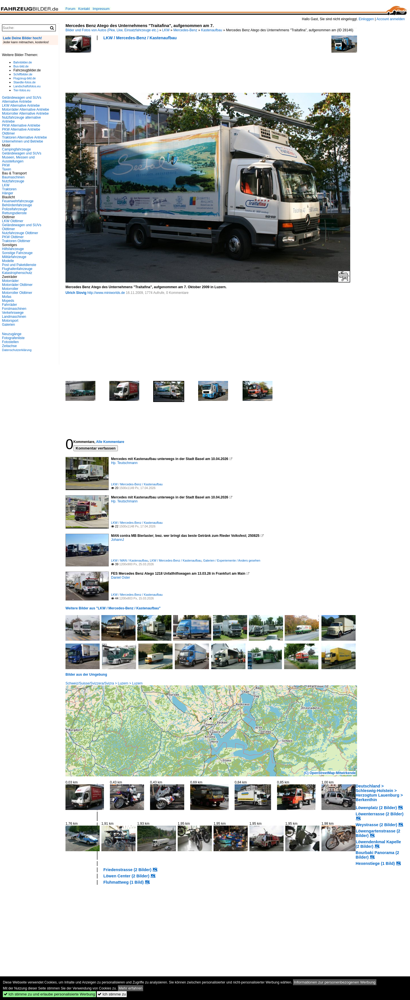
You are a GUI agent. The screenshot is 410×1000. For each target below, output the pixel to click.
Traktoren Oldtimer (16, 241)
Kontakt (84, 9)
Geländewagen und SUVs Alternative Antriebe (21, 100)
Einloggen (366, 19)
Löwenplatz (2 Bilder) (376, 807)
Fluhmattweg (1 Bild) (123, 882)
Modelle (8, 261)
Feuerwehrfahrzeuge (18, 201)
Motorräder (10, 281)
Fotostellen (10, 342)
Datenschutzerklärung (17, 350)
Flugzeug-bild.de (24, 78)
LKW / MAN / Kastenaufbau (129, 560)
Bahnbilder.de (22, 62)
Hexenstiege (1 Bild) (375, 863)
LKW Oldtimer (12, 221)
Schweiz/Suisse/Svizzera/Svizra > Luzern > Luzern (104, 683)
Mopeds (8, 301)
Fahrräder (9, 305)
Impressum (101, 9)
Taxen (6, 169)
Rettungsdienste (14, 213)
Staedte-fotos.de (24, 82)
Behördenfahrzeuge (17, 205)
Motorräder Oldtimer (17, 285)
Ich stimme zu (112, 994)
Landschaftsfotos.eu (26, 86)
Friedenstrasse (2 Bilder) (127, 869)
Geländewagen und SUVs (21, 153)
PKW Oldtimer (13, 237)
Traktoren (9, 189)
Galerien (8, 325)
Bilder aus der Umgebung (86, 675)
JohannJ (117, 540)
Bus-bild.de (20, 66)
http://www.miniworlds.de (106, 293)
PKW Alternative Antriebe (21, 125)
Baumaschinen (13, 177)
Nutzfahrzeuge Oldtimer (20, 233)
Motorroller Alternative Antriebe (25, 114)
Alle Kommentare (110, 442)
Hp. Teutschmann (124, 463)
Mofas (6, 297)
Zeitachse (9, 346)
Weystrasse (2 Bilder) (376, 824)
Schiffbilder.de (22, 74)
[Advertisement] (169, 68)
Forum (70, 9)
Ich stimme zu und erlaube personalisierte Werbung (49, 994)
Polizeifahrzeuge (14, 209)
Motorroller (10, 289)
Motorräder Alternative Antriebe (25, 110)
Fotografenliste (13, 338)
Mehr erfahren (131, 988)
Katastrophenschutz (17, 273)
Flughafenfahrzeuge (17, 269)
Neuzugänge (11, 334)
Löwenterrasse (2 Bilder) (379, 814)
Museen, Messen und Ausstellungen (18, 159)
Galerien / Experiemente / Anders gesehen (231, 560)
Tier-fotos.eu (21, 90)
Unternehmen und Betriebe (22, 141)
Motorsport (10, 321)
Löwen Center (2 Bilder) (126, 876)
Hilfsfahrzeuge (13, 249)
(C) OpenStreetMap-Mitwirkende (330, 773)
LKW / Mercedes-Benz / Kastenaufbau (140, 38)
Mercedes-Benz (185, 30)
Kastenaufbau (211, 30)
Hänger (7, 193)
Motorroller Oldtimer (17, 293)
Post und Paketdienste (19, 265)
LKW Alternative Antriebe (21, 106)
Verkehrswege (13, 313)
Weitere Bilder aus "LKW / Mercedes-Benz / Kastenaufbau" (113, 608)
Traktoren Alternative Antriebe (24, 137)
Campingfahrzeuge (16, 149)
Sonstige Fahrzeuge (17, 253)
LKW (166, 30)
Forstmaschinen (14, 309)
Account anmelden (390, 19)
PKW (6, 165)
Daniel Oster (120, 578)
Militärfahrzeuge (14, 257)
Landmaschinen (14, 317)
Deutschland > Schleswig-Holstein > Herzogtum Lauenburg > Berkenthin (379, 793)
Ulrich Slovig (75, 293)
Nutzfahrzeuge (13, 181)
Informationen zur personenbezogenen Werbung (335, 982)
